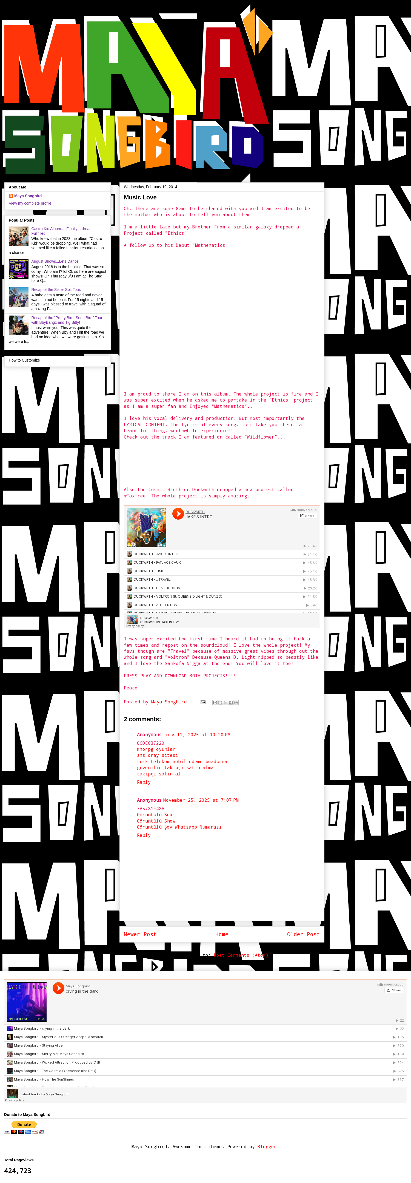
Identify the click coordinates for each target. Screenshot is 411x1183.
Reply (144, 782)
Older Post (303, 934)
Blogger (267, 1146)
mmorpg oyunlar (156, 749)
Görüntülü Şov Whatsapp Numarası (179, 827)
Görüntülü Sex (155, 814)
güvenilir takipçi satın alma (175, 767)
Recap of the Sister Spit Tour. (56, 289)
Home (222, 934)
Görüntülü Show (156, 821)
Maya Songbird (170, 701)
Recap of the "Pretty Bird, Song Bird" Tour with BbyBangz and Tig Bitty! (67, 320)
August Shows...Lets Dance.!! (57, 261)
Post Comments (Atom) (241, 955)
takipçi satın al (159, 774)
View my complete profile (30, 203)
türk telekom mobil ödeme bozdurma (182, 761)
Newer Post (140, 934)
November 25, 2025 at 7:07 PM (201, 800)
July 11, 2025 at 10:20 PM (196, 734)
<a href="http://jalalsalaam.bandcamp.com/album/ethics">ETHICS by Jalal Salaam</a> (172, 318)
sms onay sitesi (157, 755)
